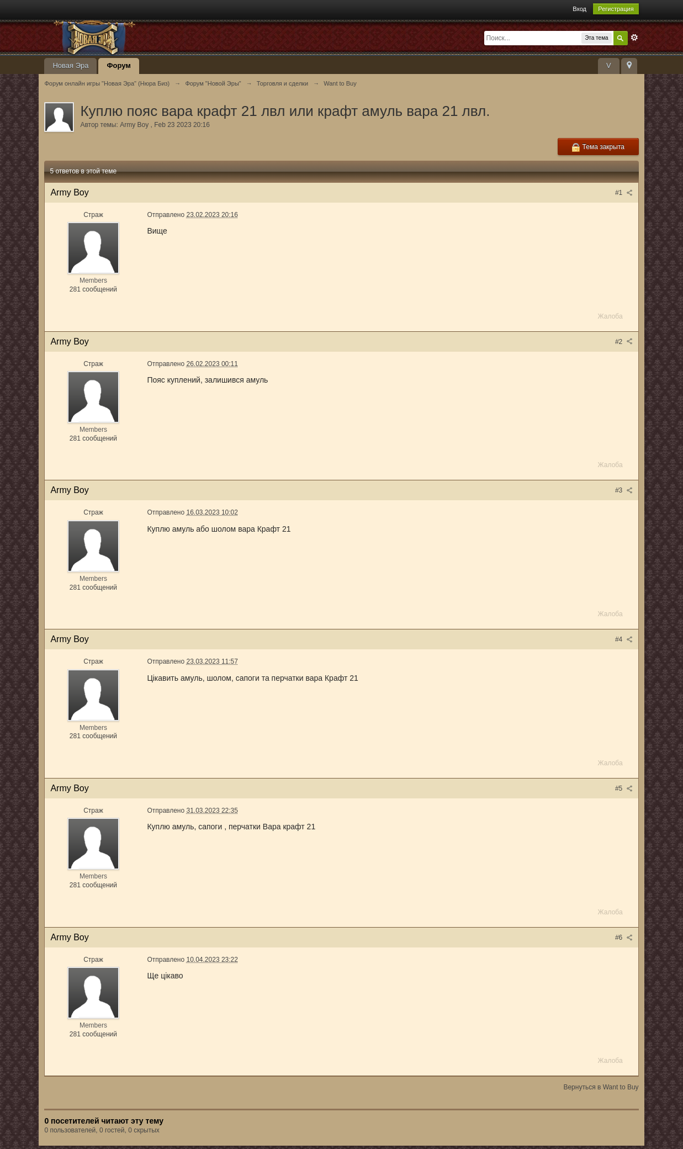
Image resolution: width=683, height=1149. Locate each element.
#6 (624, 937)
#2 (624, 342)
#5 (624, 788)
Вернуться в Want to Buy (600, 1087)
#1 (624, 193)
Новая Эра (70, 65)
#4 (624, 639)
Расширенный (634, 37)
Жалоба (610, 316)
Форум (118, 65)
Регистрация (615, 9)
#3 (624, 490)
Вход (579, 9)
